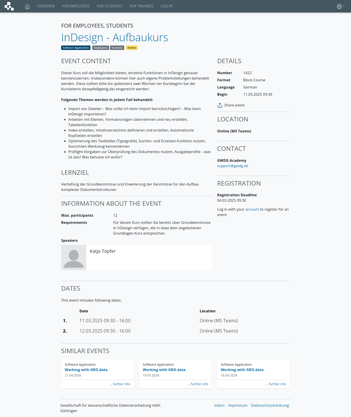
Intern (219, 405)
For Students (109, 6)
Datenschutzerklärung (270, 405)
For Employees (76, 6)
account (252, 209)
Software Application (76, 47)
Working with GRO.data (86, 369)
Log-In (167, 6)
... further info (119, 384)
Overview (46, 6)
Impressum (238, 405)
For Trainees (141, 6)
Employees (100, 47)
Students (117, 47)
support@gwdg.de (232, 165)
